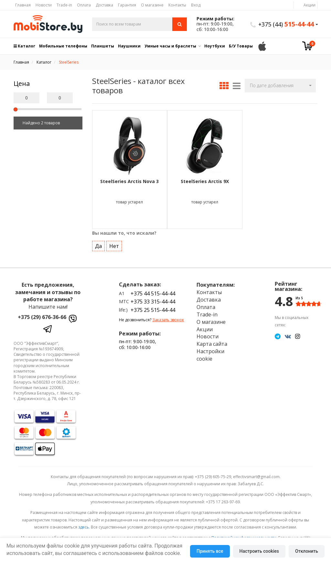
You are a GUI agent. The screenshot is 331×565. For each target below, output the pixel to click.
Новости (44, 5)
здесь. (84, 526)
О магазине (152, 5)
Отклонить (306, 551)
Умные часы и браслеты (170, 46)
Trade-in (64, 5)
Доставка (104, 5)
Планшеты (102, 46)
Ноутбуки (214, 46)
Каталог (24, 46)
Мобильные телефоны (63, 46)
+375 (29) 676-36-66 (42, 316)
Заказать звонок (168, 319)
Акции (309, 5)
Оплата (84, 5)
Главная (23, 5)
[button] (280, 85)
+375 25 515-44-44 (153, 309)
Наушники (129, 46)
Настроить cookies (259, 551)
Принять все (210, 551)
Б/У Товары (241, 46)
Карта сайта (212, 343)
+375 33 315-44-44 (153, 301)
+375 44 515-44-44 (153, 293)
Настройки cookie (210, 354)
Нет (114, 245)
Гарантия (127, 5)
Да (98, 245)
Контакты (177, 5)
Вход (195, 5)
